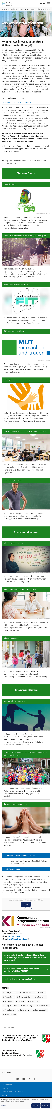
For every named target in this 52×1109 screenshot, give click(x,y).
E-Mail (17, 1079)
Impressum (5, 1095)
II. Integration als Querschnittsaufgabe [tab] (17, 102)
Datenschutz (6, 1088)
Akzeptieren (45, 1105)
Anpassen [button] (3, 1105)
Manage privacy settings (26, 908)
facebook (35, 1079)
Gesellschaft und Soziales (27, 9)
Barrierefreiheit (7, 1085)
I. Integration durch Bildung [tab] (13, 98)
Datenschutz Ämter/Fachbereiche (12, 1092)
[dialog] (26, 1103)
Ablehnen (35, 1105)
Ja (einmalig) (26, 904)
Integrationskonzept (13, 869)
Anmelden (7, 1072)
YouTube (29, 1079)
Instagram (23, 1079)
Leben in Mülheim (11, 9)
